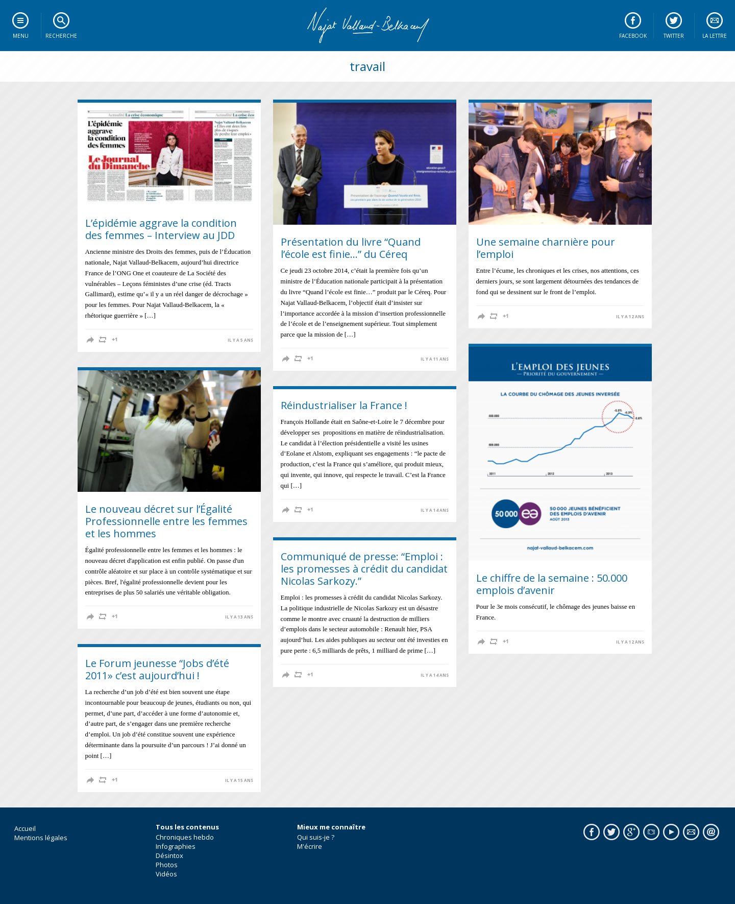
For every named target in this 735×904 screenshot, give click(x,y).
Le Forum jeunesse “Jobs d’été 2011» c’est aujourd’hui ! (157, 669)
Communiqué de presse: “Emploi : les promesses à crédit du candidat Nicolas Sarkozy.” (364, 569)
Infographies (175, 846)
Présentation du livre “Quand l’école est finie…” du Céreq (351, 248)
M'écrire (309, 846)
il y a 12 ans (630, 317)
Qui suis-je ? (315, 837)
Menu (21, 35)
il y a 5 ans (240, 340)
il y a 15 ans (239, 780)
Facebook (633, 35)
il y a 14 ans (435, 510)
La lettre (714, 35)
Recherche (61, 35)
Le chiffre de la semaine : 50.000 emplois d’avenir (551, 584)
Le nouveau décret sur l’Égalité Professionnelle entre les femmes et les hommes (166, 521)
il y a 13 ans (239, 617)
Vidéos (166, 873)
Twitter (674, 35)
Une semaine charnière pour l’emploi (545, 248)
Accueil (25, 828)
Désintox (169, 855)
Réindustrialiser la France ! (344, 405)
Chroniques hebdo (185, 837)
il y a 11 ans (435, 359)
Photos (167, 864)
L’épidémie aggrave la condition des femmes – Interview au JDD (161, 229)
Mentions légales (40, 837)
